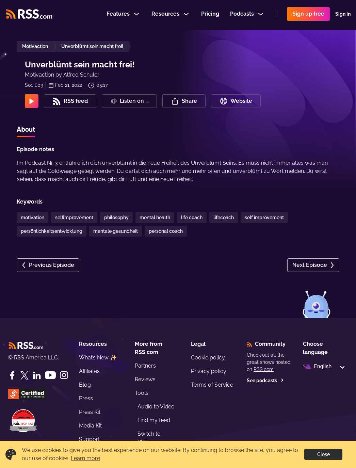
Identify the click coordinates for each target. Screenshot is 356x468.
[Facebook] (12, 375)
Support (89, 439)
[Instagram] (64, 375)
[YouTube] (50, 375)
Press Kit (89, 412)
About (26, 129)
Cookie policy (208, 357)
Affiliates (89, 371)
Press (86, 398)
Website (236, 101)
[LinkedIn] (37, 375)
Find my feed (153, 420)
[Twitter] (24, 375)
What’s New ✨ (98, 357)
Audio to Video (156, 406)
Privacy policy (208, 371)
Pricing (210, 15)
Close (323, 454)
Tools (141, 393)
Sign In (343, 15)
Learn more (85, 458)
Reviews (145, 379)
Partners (145, 365)
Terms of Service (212, 385)
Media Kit (90, 425)
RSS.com (264, 369)
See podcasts (265, 380)
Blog (85, 385)
